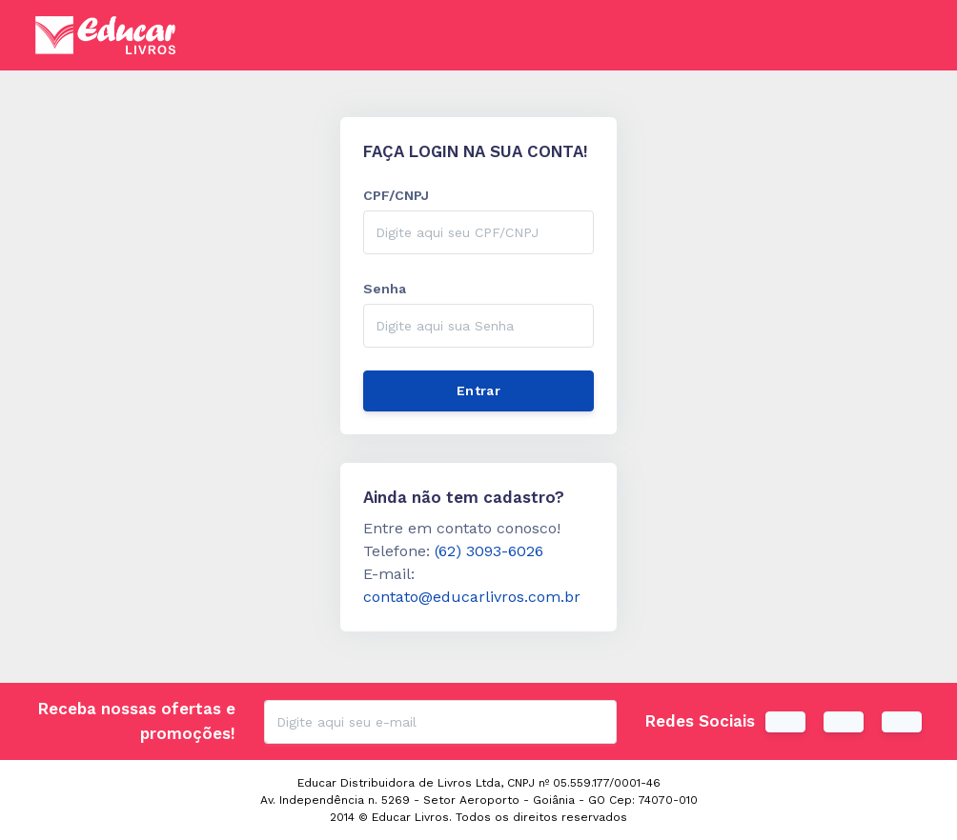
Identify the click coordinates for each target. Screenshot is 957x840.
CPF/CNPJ (396, 195)
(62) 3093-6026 (489, 551)
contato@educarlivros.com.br (471, 597)
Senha (384, 288)
